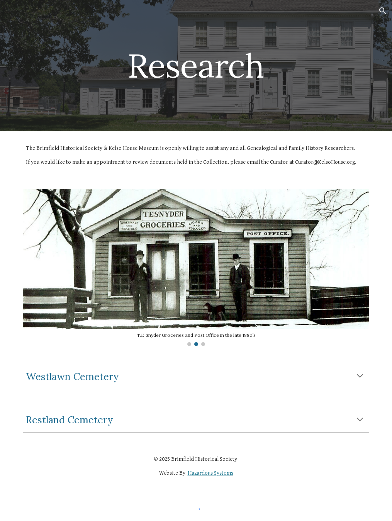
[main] (196, 65)
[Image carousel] (196, 267)
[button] (382, 11)
